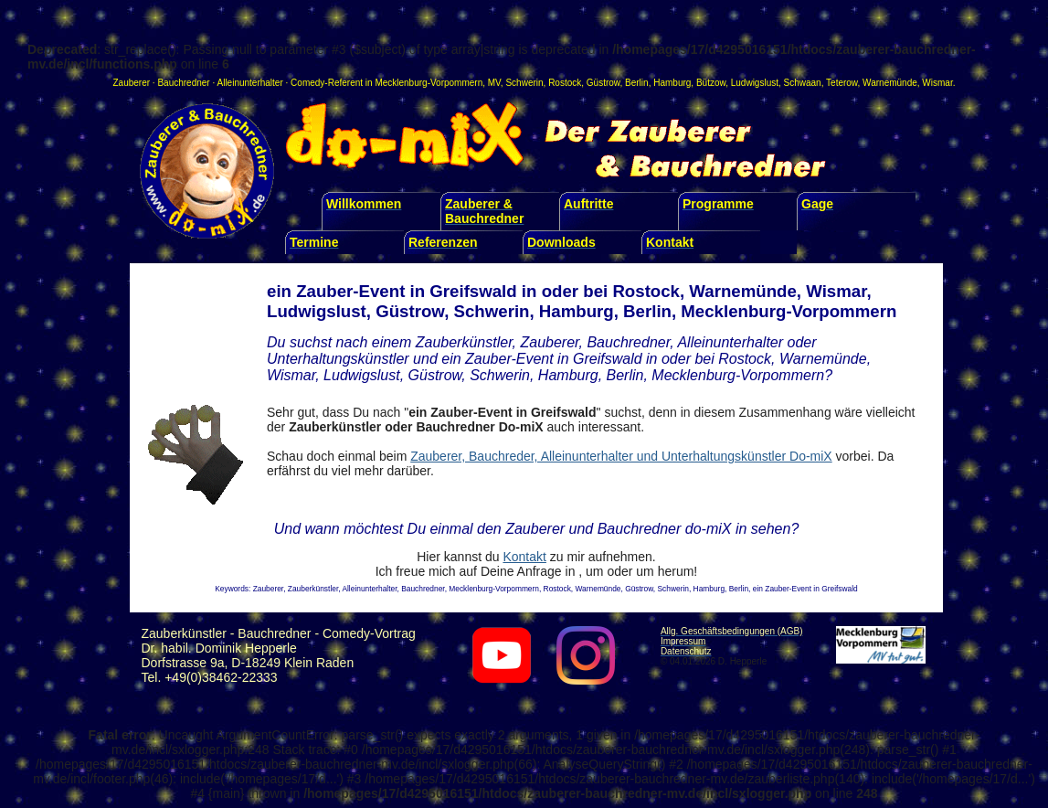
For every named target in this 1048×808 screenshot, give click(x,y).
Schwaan (802, 83)
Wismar (937, 83)
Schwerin (524, 83)
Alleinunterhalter (250, 83)
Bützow (710, 83)
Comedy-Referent (327, 83)
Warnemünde (890, 83)
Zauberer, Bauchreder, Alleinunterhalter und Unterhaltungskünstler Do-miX (620, 456)
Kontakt (524, 556)
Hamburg (672, 83)
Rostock (564, 83)
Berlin (637, 83)
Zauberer (132, 83)
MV (494, 83)
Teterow (841, 83)
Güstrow (603, 83)
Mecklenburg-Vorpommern (428, 83)
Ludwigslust (754, 83)
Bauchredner (183, 83)
